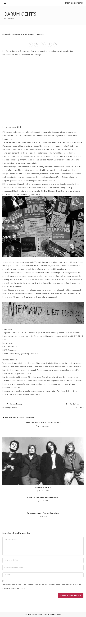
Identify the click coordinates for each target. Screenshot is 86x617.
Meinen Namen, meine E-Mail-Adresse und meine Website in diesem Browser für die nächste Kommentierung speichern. (41, 587)
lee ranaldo (29, 34)
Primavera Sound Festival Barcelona (43, 513)
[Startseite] (5, 18)
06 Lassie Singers (43, 487)
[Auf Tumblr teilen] (49, 44)
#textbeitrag (19, 34)
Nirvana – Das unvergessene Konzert (43, 497)
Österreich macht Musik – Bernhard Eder (43, 423)
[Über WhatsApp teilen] (55, 44)
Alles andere (12, 18)
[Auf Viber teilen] (43, 44)
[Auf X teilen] (30, 44)
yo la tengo (39, 34)
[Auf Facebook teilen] (36, 44)
